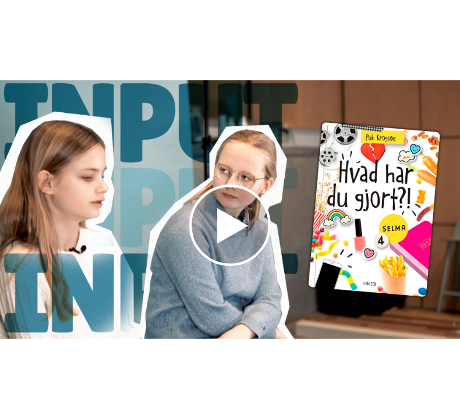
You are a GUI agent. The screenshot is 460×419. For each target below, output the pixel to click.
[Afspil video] (230, 263)
